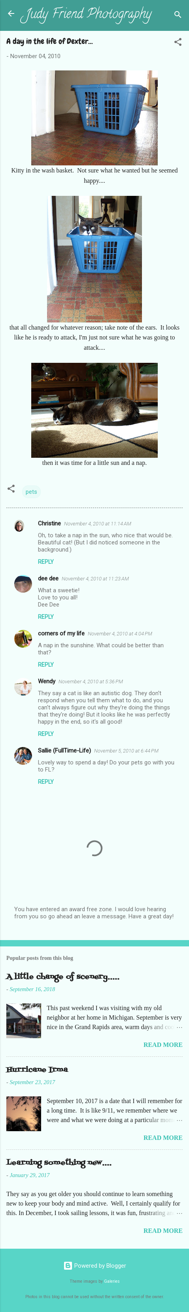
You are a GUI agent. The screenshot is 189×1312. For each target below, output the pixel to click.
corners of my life (61, 633)
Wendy (46, 681)
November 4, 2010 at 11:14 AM (97, 524)
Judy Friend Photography (88, 15)
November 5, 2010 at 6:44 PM (126, 751)
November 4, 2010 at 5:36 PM (91, 681)
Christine (49, 523)
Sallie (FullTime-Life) (64, 750)
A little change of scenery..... (62, 977)
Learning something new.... (59, 1163)
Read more (163, 1044)
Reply (46, 562)
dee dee (48, 578)
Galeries (112, 1281)
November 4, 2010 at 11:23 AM (95, 579)
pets (31, 491)
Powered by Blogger (94, 1265)
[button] (178, 43)
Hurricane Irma (37, 1070)
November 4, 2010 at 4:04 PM (120, 634)
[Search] (178, 16)
